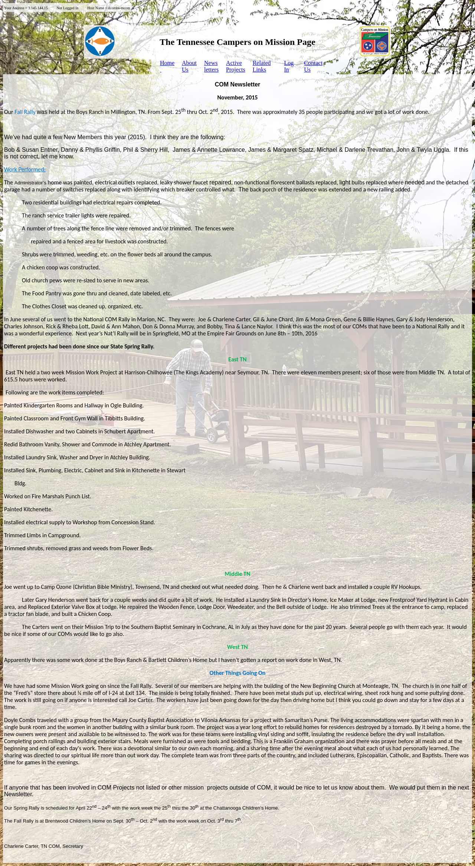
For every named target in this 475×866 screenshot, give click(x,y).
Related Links (262, 66)
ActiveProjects (235, 66)
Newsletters (211, 66)
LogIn (289, 66)
